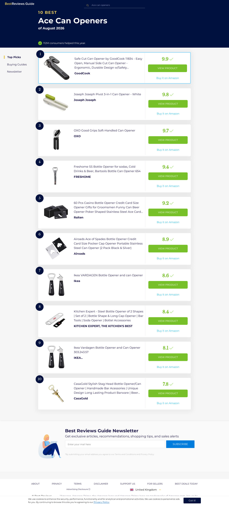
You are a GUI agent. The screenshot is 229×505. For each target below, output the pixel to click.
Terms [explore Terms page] (78, 483)
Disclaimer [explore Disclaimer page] (101, 483)
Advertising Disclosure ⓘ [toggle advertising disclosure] (78, 489)
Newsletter (14, 71)
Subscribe (180, 444)
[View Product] (114, 68)
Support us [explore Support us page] (127, 483)
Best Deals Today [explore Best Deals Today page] (186, 483)
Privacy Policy (101, 502)
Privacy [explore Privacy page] (57, 483)
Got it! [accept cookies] (192, 500)
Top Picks (14, 57)
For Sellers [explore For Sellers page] (155, 483)
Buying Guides (17, 64)
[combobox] (114, 5)
